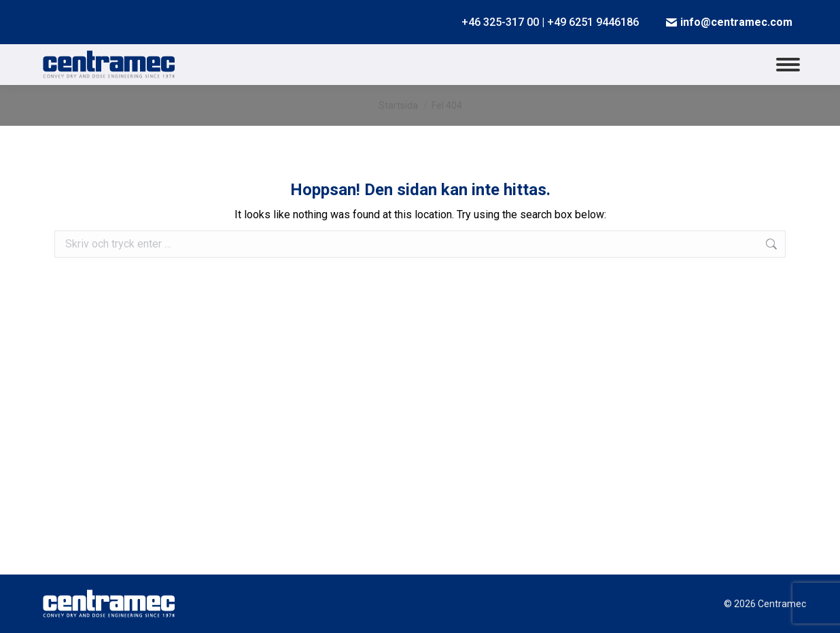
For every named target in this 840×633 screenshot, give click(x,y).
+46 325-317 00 (500, 22)
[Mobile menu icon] (788, 65)
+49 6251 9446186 (593, 22)
